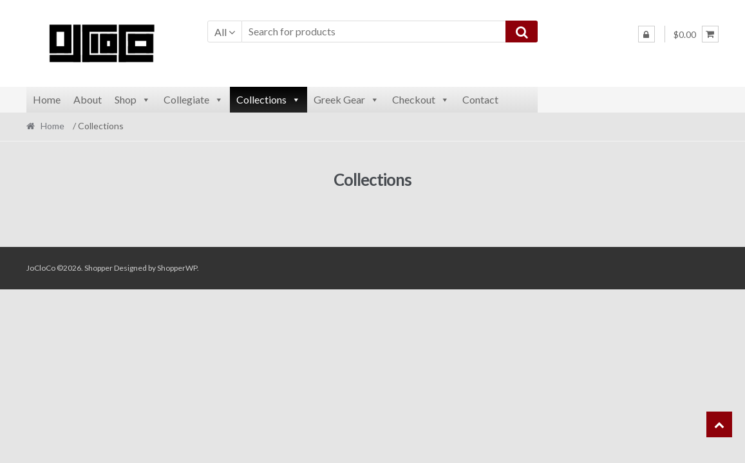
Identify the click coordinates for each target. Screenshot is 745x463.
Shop (133, 100)
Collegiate (193, 100)
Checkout (420, 100)
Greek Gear (346, 100)
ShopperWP (177, 268)
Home (47, 99)
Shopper (98, 268)
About (87, 99)
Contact (480, 99)
